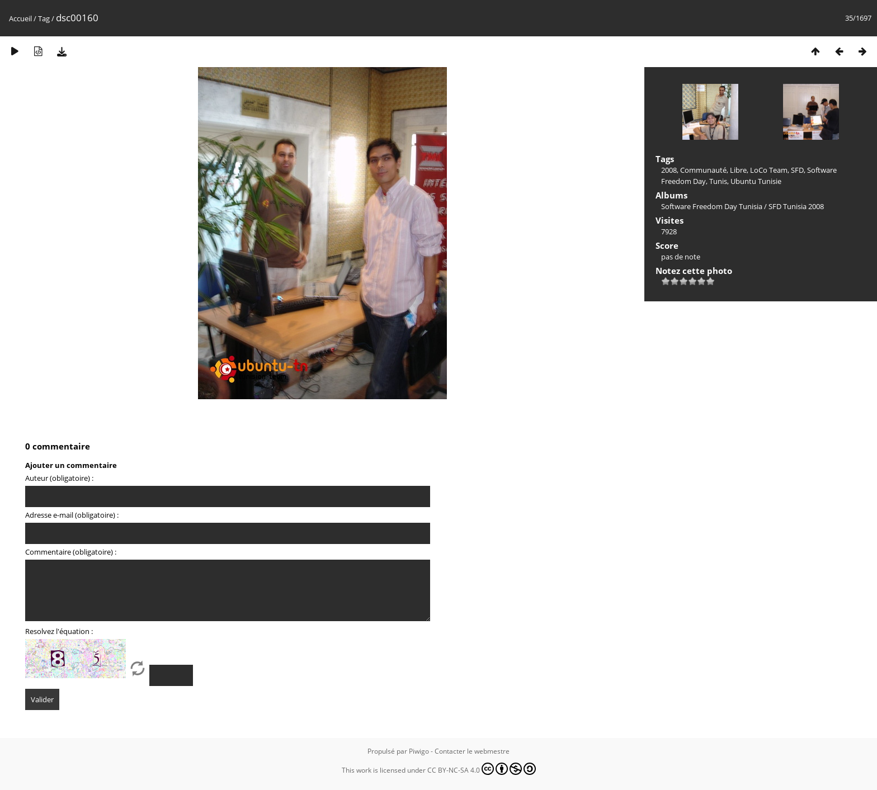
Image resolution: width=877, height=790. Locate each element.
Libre (738, 170)
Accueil (20, 18)
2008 (669, 170)
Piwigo (419, 751)
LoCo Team (769, 170)
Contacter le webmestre (472, 751)
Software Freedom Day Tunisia (711, 206)
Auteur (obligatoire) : (59, 478)
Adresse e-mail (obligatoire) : (72, 515)
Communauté (703, 170)
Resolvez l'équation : (59, 631)
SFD (797, 170)
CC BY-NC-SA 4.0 (481, 769)
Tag (44, 18)
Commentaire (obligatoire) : (70, 552)
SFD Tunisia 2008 (796, 206)
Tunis (718, 181)
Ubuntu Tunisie (755, 181)
